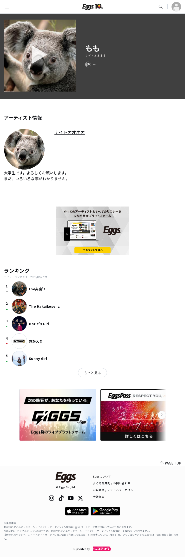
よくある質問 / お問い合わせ (112, 483)
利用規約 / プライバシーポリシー (115, 490)
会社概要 (99, 497)
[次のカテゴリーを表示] (162, 415)
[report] (95, 64)
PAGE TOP (170, 463)
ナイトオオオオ (95, 55)
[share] (88, 64)
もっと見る (92, 372)
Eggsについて (102, 476)
